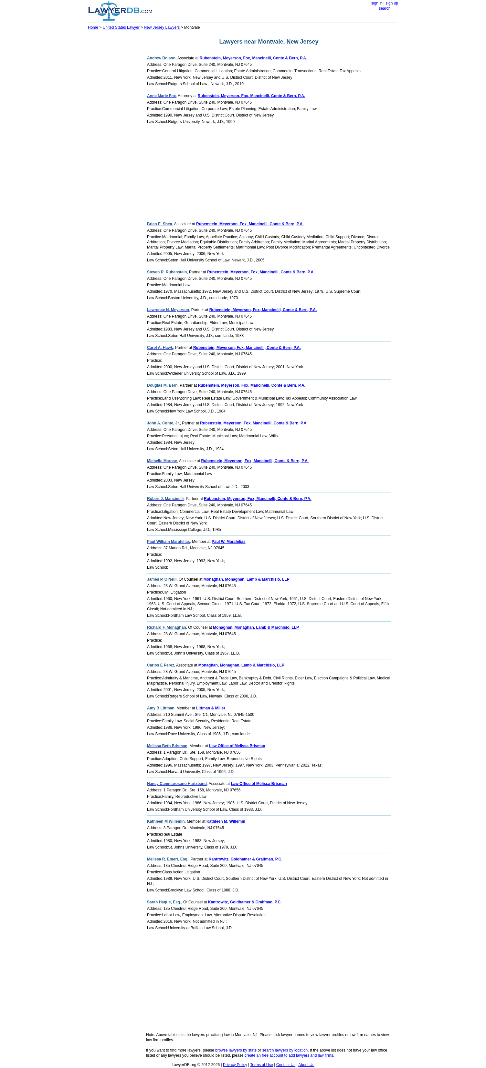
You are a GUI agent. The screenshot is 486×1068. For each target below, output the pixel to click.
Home (93, 27)
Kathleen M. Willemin (225, 821)
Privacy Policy (235, 1065)
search (384, 8)
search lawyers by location (285, 1050)
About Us (306, 1065)
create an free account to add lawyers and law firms (289, 1055)
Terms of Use (261, 1065)
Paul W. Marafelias (229, 541)
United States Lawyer (121, 27)
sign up (392, 3)
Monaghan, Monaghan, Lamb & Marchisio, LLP (247, 579)
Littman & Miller (210, 708)
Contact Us (285, 1065)
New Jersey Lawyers (162, 27)
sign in (377, 3)
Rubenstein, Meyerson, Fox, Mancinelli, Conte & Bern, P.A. (253, 58)
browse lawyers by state (236, 1050)
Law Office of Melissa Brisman (237, 746)
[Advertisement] (114, 131)
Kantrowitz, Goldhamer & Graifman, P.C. (245, 859)
